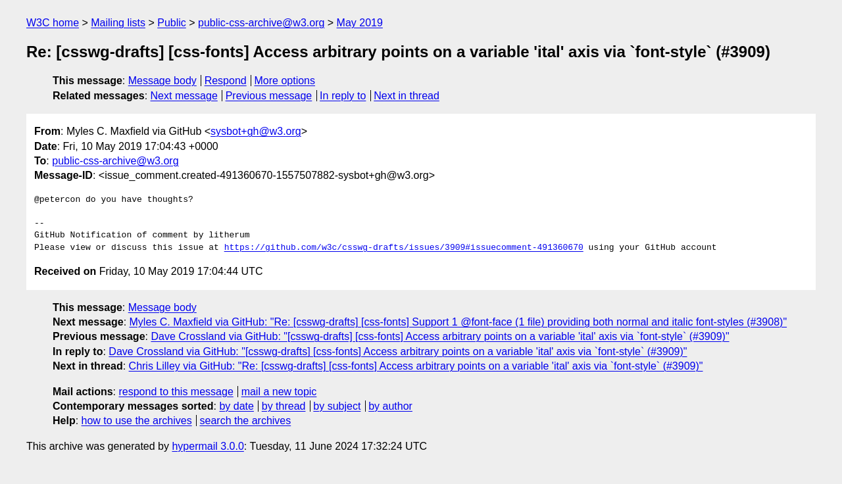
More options (285, 80)
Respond (226, 80)
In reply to (343, 95)
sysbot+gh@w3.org (255, 131)
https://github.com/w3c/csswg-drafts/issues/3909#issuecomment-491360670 (403, 248)
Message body (162, 80)
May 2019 (360, 22)
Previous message (269, 95)
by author (390, 406)
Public (171, 22)
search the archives (245, 420)
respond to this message (175, 391)
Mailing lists (118, 22)
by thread (284, 406)
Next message (184, 95)
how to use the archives (137, 420)
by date (236, 406)
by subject (336, 406)
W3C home (52, 22)
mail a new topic (279, 391)
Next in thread (406, 95)
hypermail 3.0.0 (207, 446)
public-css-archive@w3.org (261, 22)
